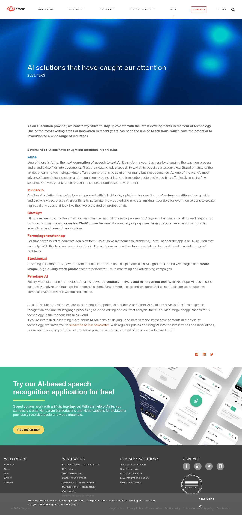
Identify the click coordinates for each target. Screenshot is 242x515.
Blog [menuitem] (6, 473)
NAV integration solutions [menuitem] (135, 478)
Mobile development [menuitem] (74, 478)
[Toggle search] (233, 8)
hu (224, 9)
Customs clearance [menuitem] (131, 473)
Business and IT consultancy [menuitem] (78, 487)
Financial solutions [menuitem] (131, 482)
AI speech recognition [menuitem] (133, 464)
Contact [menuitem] (8, 482)
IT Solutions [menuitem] (69, 469)
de (218, 9)
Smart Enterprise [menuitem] (130, 469)
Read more (206, 499)
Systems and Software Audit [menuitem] (78, 482)
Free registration (28, 429)
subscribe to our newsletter (89, 325)
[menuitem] (46, 10)
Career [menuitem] (8, 478)
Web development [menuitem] (72, 473)
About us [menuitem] (9, 464)
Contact (191, 458)
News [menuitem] (7, 469)
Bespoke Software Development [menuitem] (81, 464)
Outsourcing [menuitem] (69, 491)
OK (200, 506)
